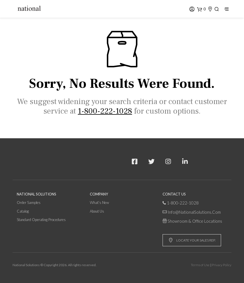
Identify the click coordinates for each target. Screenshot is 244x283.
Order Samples (29, 202)
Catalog (23, 211)
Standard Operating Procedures (41, 219)
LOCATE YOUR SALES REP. (191, 240)
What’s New (99, 202)
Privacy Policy (221, 265)
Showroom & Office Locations (195, 221)
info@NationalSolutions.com (194, 212)
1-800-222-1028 (183, 202)
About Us (97, 211)
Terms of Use (200, 265)
